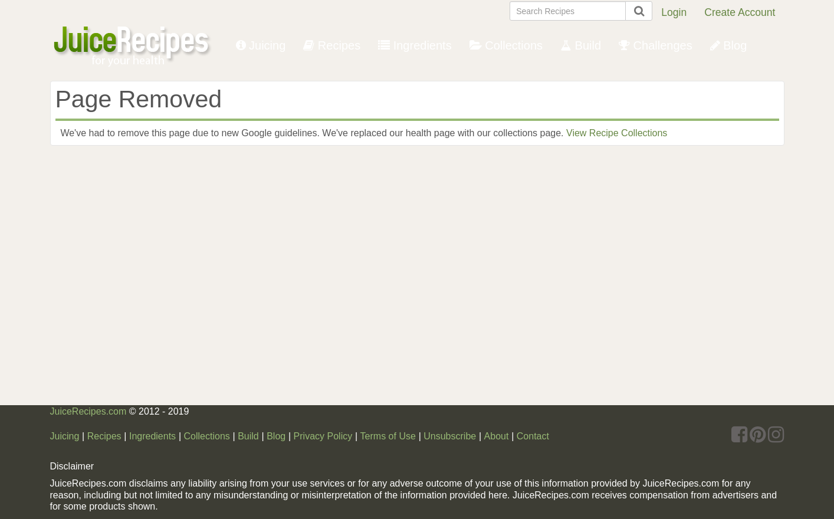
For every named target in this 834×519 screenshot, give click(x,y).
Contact (533, 436)
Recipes (331, 45)
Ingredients (415, 45)
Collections (506, 45)
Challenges (655, 45)
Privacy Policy (323, 436)
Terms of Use (388, 436)
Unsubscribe (449, 436)
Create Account (739, 12)
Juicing (261, 45)
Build (580, 45)
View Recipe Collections (616, 133)
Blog (728, 45)
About (496, 436)
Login (674, 12)
